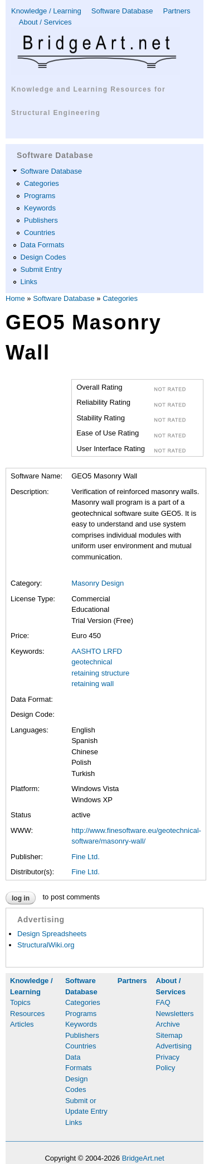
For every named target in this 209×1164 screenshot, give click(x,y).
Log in (21, 898)
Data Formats (43, 245)
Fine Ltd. (85, 856)
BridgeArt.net (143, 1158)
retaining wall (92, 683)
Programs (39, 195)
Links (29, 281)
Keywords (40, 208)
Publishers (41, 220)
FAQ (163, 1002)
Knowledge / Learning (46, 11)
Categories (41, 183)
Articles (22, 1024)
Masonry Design (97, 583)
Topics (20, 1002)
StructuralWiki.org (46, 945)
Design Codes (43, 257)
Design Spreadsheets (51, 934)
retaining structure (100, 673)
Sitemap (169, 1035)
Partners (176, 11)
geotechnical (91, 662)
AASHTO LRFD (96, 651)
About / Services (45, 22)
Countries (39, 232)
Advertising (174, 1046)
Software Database (122, 11)
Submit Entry (41, 269)
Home (15, 298)
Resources (27, 1013)
